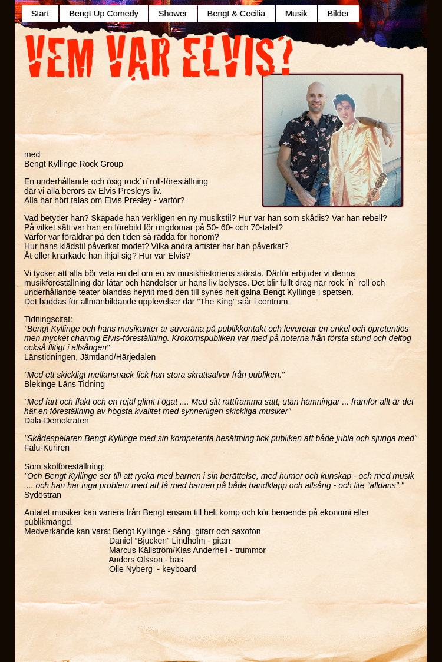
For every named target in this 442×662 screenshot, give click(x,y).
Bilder (338, 13)
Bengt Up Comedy (103, 13)
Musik (296, 13)
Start (40, 13)
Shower (173, 13)
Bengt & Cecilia (236, 13)
